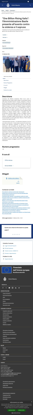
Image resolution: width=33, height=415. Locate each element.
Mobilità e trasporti (7, 324)
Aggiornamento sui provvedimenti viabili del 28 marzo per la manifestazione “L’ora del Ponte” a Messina (14, 210)
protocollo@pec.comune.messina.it (10, 374)
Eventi (4, 359)
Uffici (4, 297)
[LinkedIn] (16, 288)
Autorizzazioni (6, 340)
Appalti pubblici (6, 318)
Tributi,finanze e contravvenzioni (10, 334)
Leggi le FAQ (5, 385)
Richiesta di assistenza (7, 387)
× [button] (31, 401)
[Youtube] (9, 288)
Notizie (4, 348)
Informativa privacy (7, 397)
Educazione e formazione (8, 330)
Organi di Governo (6, 293)
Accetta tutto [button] (12, 410)
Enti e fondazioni (6, 299)
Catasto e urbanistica (7, 320)
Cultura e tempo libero (7, 313)
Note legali (5, 399)
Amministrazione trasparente (9, 393)
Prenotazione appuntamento (9, 381)
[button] (16, 413)
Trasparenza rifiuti (6, 395)
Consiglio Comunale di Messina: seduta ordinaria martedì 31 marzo (16, 208)
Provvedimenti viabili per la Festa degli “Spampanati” (13, 192)
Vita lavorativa (6, 315)
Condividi (5, 35)
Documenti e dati (6, 305)
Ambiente (5, 336)
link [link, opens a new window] (28, 407)
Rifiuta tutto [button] (21, 410)
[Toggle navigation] (2, 5)
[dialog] (16, 408)
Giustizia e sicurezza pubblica (9, 332)
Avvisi (4, 352)
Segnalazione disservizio (8, 383)
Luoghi (4, 357)
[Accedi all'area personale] (28, 1)
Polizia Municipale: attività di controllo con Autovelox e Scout (15, 203)
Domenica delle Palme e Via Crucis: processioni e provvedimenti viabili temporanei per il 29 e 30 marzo (15, 205)
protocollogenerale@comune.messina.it (12, 373)
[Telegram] (19, 288)
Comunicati (12, 10)
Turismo (4, 322)
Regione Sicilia (5, 1)
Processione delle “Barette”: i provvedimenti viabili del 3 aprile (15, 196)
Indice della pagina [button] (8, 76)
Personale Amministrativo (8, 303)
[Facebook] (3, 288)
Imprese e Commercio (7, 317)
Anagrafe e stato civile (7, 311)
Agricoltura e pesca (7, 342)
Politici (4, 301)
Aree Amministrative (7, 295)
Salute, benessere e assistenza (9, 338)
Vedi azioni (5, 37)
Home (2, 10)
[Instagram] (12, 288)
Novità (7, 10)
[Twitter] (6, 288)
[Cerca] (30, 5)
